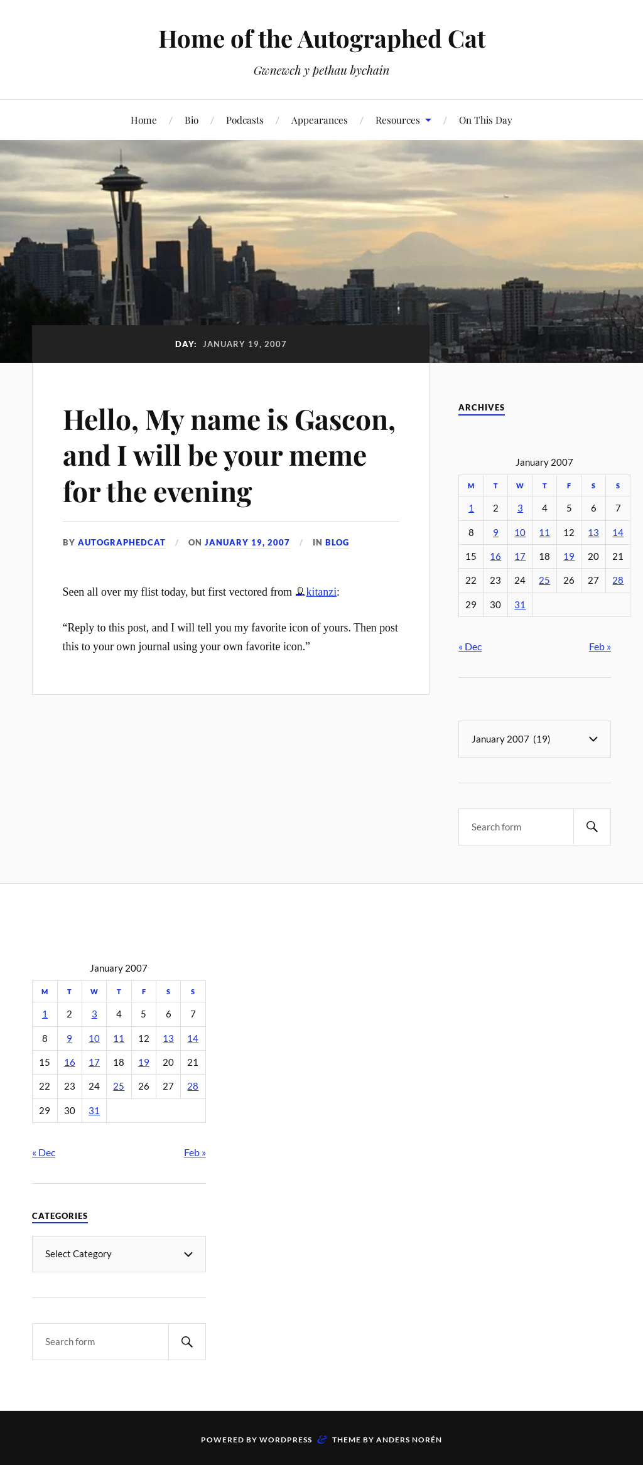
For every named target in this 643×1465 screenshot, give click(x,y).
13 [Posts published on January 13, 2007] (593, 532)
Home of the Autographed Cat (321, 38)
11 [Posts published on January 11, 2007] (544, 532)
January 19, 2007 (247, 542)
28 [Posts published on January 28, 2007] (618, 580)
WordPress (285, 1439)
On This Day (485, 119)
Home (144, 119)
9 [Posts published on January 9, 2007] (496, 532)
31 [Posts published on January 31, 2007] (520, 604)
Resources (398, 119)
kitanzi (321, 592)
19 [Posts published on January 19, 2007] (569, 556)
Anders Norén (409, 1439)
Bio (191, 119)
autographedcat (122, 542)
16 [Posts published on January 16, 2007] (495, 556)
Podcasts (245, 119)
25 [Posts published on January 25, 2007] (544, 580)
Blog (337, 542)
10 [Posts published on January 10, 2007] (520, 532)
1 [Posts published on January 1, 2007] (471, 508)
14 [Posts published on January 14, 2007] (618, 532)
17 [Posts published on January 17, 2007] (520, 556)
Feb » (600, 646)
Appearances (319, 119)
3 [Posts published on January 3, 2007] (520, 508)
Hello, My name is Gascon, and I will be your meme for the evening (229, 454)
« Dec (470, 646)
